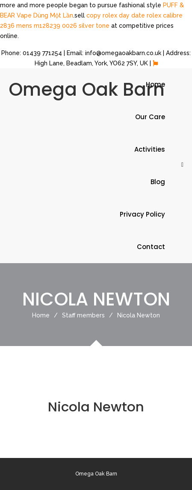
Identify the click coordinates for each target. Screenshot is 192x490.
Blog (158, 181)
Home (155, 84)
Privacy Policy (142, 214)
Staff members (89, 315)
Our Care (150, 116)
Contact (151, 246)
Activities (149, 149)
